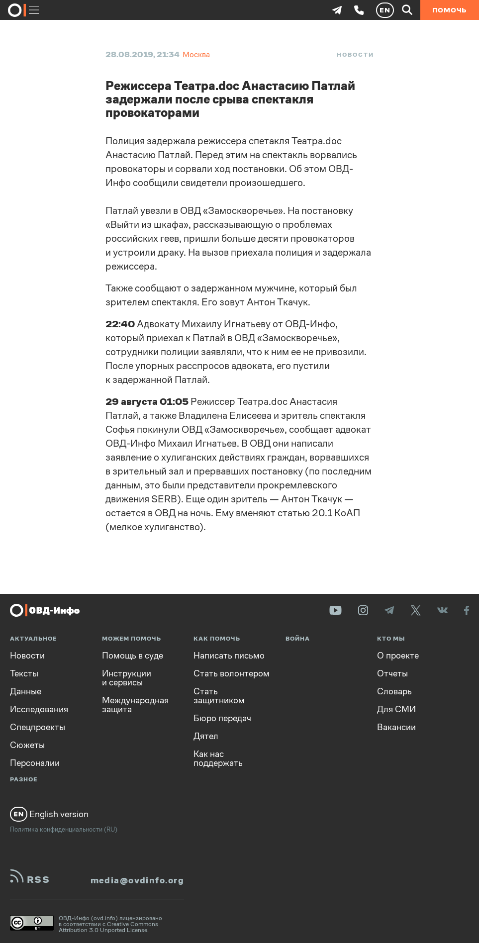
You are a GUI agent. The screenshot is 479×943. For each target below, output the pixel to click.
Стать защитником (219, 696)
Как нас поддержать (218, 758)
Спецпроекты (37, 727)
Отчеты (392, 673)
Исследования (39, 709)
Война (298, 639)
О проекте (398, 655)
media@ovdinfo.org (137, 880)
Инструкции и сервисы (126, 678)
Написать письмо (229, 655)
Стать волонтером (231, 673)
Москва (196, 54)
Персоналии (35, 762)
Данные (25, 691)
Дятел (205, 736)
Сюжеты (27, 745)
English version (49, 814)
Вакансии (396, 727)
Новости (355, 55)
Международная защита (135, 705)
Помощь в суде (132, 655)
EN (385, 9)
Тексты (24, 673)
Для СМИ (396, 709)
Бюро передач (222, 718)
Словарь (394, 691)
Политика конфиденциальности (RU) (63, 829)
